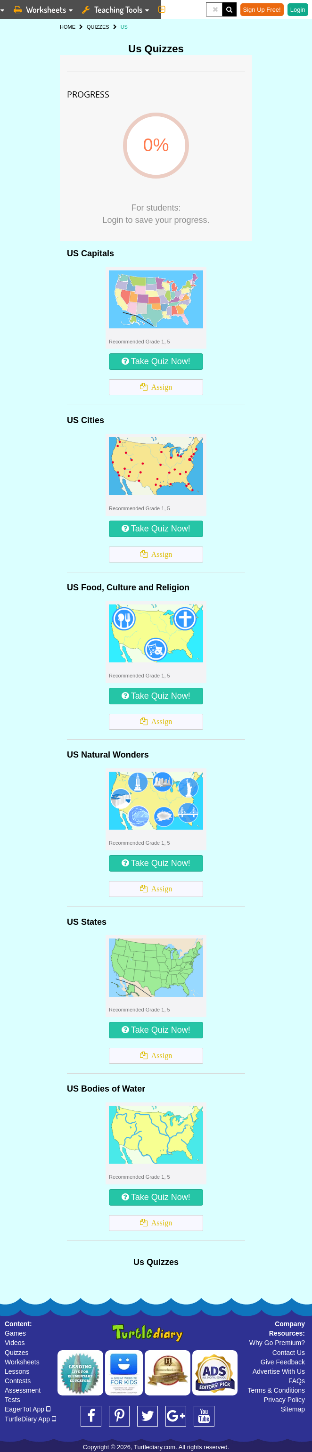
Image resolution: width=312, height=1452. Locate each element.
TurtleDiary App (30, 1419)
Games (15, 1333)
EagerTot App (27, 1409)
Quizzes (17, 1352)
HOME (67, 27)
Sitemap (293, 1409)
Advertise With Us (279, 1371)
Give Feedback (283, 1362)
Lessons (17, 1371)
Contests (18, 1381)
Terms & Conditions (276, 1390)
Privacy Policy (284, 1399)
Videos (15, 1342)
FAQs (296, 1381)
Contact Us (288, 1352)
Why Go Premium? (277, 1342)
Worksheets (22, 1362)
